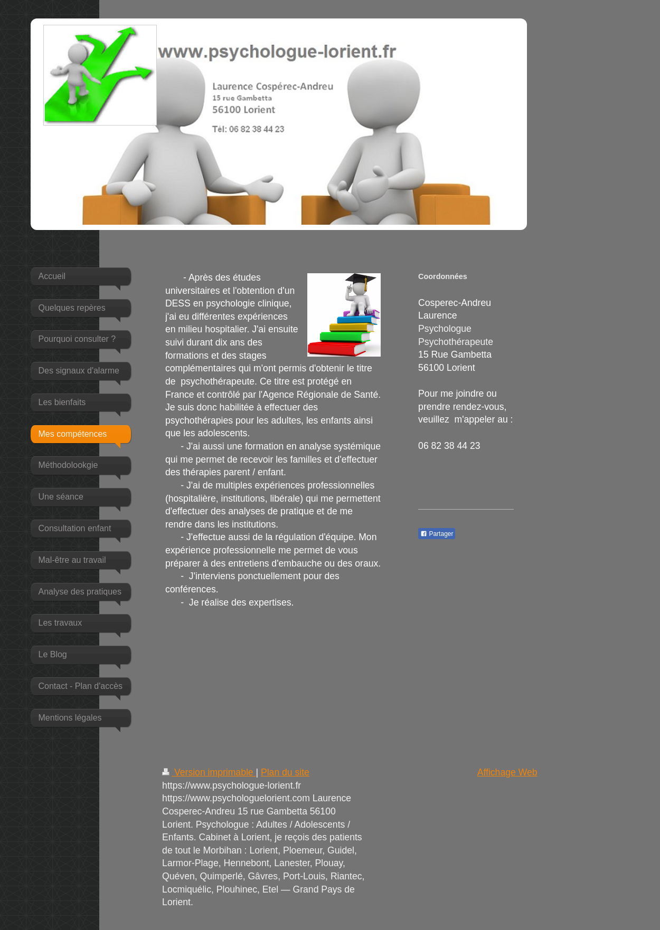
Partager (436, 534)
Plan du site (285, 772)
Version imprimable (209, 772)
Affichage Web (507, 772)
